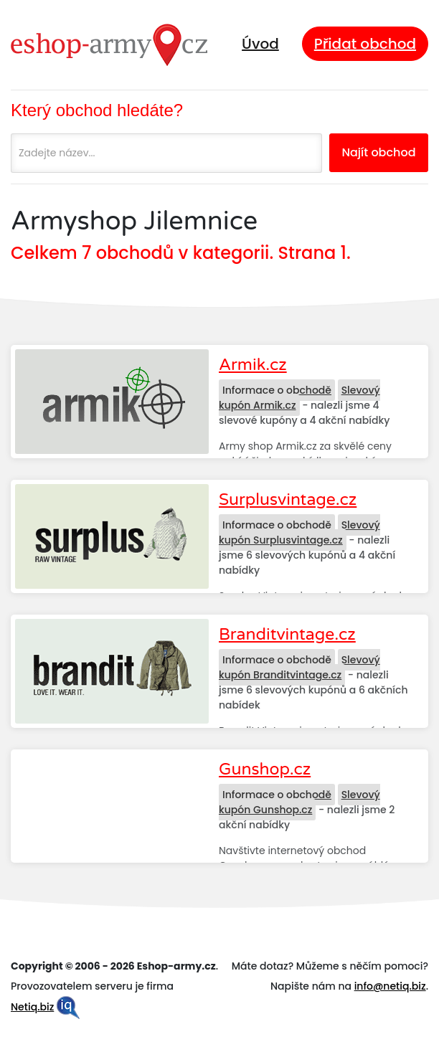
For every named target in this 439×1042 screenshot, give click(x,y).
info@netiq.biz (390, 986)
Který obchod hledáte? (97, 110)
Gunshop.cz (265, 769)
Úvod (260, 44)
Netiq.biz (32, 1007)
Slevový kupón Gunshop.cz (299, 802)
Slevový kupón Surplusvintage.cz (299, 532)
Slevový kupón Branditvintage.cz (299, 667)
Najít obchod (378, 152)
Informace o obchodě (276, 390)
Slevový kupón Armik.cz (299, 397)
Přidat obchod (365, 44)
